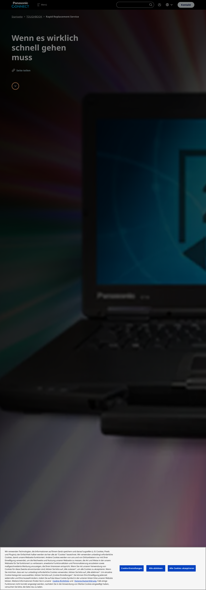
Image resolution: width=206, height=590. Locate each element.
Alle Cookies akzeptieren (181, 568)
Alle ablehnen (156, 568)
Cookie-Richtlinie (61, 581)
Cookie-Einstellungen (131, 568)
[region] (103, 568)
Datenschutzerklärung (85, 581)
